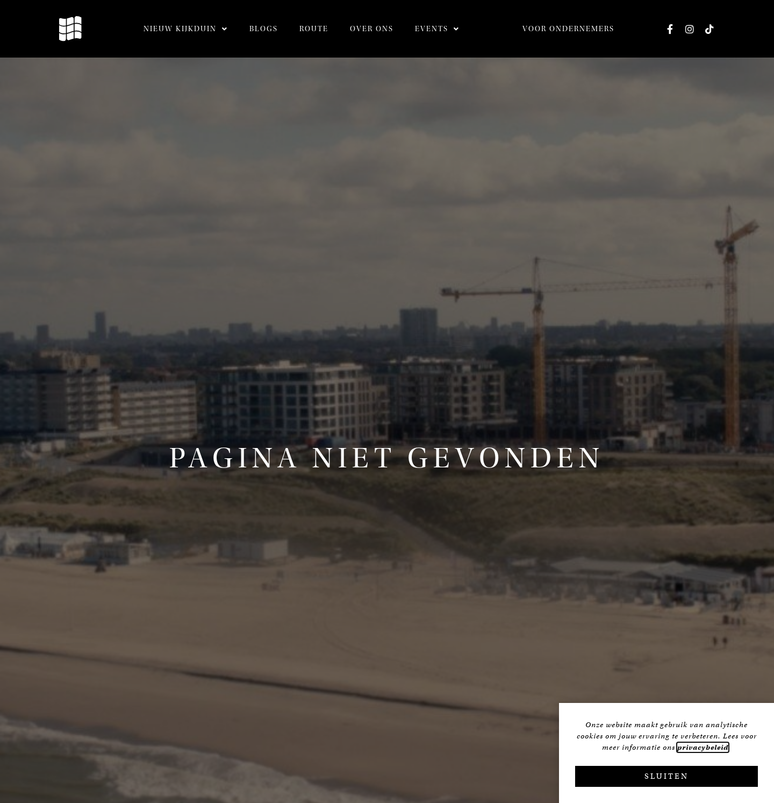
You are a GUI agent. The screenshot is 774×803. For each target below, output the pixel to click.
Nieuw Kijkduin (186, 29)
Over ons (371, 29)
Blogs (263, 29)
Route (313, 29)
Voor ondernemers (568, 29)
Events (437, 29)
